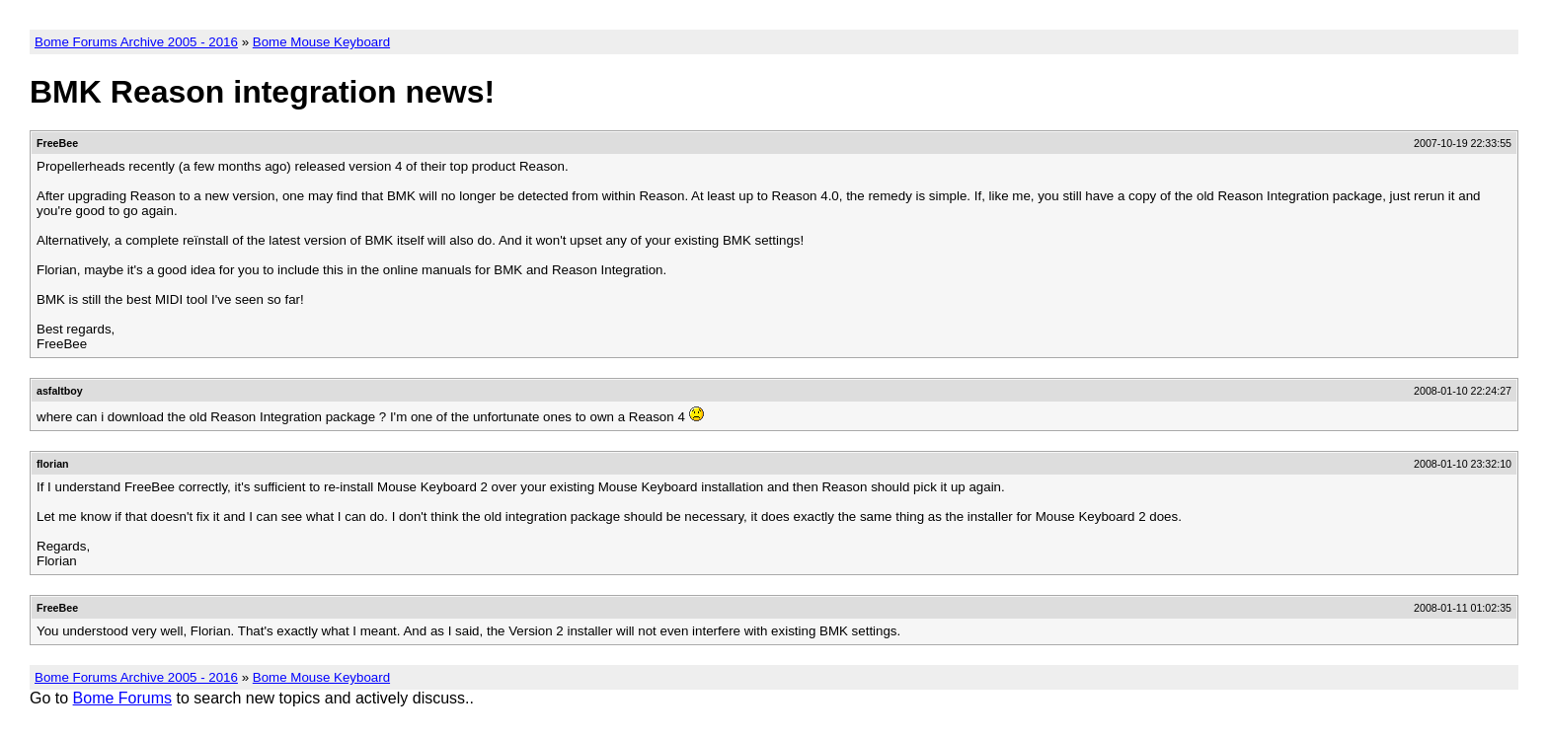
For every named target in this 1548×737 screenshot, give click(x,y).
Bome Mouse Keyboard (321, 42)
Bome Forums (122, 698)
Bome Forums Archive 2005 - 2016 (136, 42)
